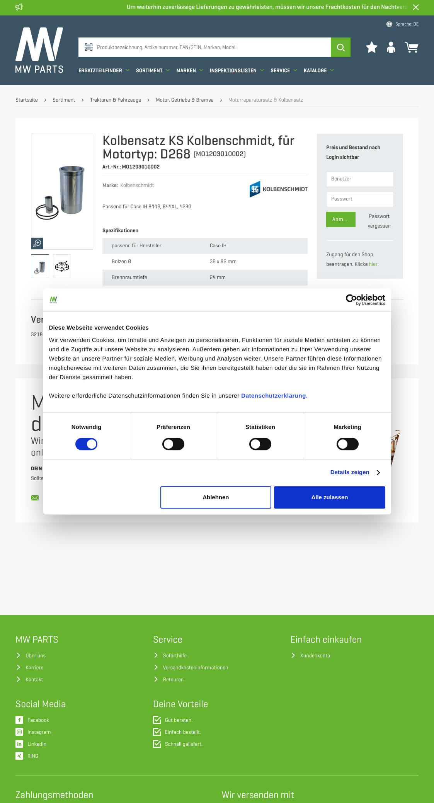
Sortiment (153, 70)
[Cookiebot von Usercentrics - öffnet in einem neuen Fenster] (351, 300)
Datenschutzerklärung (273, 396)
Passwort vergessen (379, 221)
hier (373, 264)
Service (284, 70)
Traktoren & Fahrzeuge (115, 100)
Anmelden (343, 219)
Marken (189, 70)
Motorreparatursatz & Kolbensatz (265, 100)
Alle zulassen (329, 497)
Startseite (26, 100)
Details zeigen (349, 472)
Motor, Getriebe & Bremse (184, 100)
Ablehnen (216, 497)
